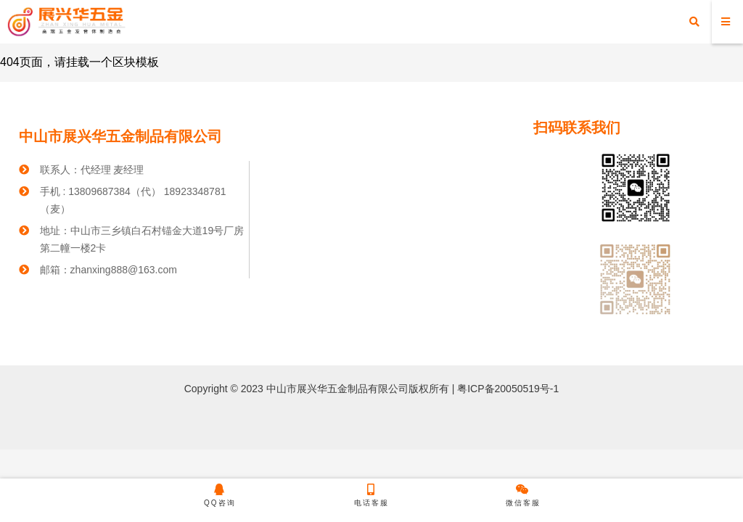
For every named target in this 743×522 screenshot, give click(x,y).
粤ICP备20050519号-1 (506, 388)
